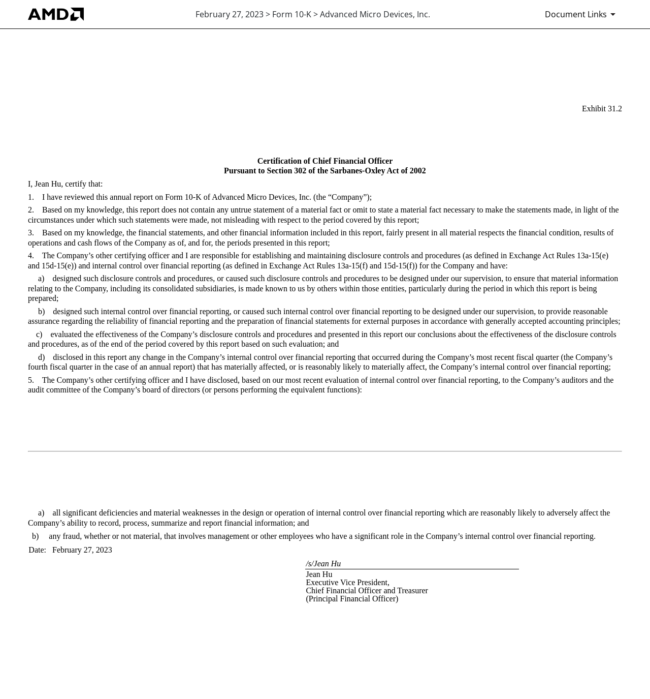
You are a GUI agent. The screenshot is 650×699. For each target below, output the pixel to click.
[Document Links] (582, 14)
